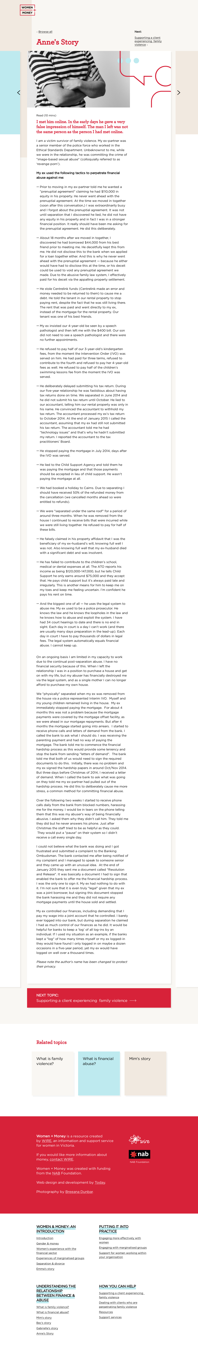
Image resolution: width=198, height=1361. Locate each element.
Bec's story (43, 1323)
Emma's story (45, 1268)
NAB (56, 1173)
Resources (106, 1312)
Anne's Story (45, 1333)
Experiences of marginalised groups (60, 1258)
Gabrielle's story (47, 1328)
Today (100, 1182)
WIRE (46, 1141)
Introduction (44, 1238)
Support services (110, 1317)
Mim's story (44, 1317)
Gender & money (47, 1243)
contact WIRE (61, 1159)
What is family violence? (52, 1307)
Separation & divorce (50, 1263)
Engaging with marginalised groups (123, 1247)
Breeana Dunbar (79, 1191)
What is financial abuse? (52, 1312)
